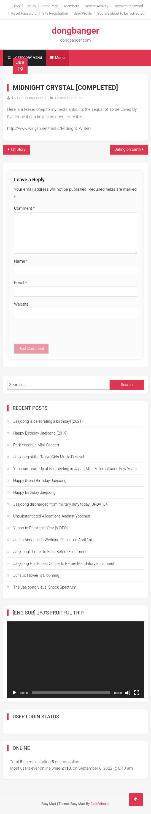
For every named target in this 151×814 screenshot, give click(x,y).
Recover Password (128, 6)
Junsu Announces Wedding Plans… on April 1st (52, 540)
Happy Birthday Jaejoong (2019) (40, 433)
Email (20, 282)
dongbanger (75, 30)
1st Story (17, 149)
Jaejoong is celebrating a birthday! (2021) (48, 421)
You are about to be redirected (121, 13)
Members (71, 6)
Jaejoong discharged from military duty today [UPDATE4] (61, 504)
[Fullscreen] (136, 693)
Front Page (49, 6)
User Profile (83, 13)
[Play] (14, 693)
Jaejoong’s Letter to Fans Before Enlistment (50, 551)
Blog (16, 6)
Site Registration (55, 13)
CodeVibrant (99, 804)
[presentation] (56, 333)
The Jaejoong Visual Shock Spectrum (44, 587)
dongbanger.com (31, 98)
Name (21, 261)
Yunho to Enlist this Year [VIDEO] (40, 528)
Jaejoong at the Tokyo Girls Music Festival (48, 457)
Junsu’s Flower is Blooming (36, 575)
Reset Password (24, 13)
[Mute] (128, 693)
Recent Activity (96, 6)
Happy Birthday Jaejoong (34, 492)
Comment (24, 208)
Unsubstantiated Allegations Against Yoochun (51, 516)
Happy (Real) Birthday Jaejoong (39, 480)
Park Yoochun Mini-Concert (36, 445)
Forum (30, 6)
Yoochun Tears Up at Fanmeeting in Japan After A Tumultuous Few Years (75, 469)
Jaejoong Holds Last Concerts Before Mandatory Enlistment (63, 563)
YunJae (76, 98)
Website (21, 304)
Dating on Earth (127, 149)
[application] (75, 659)
